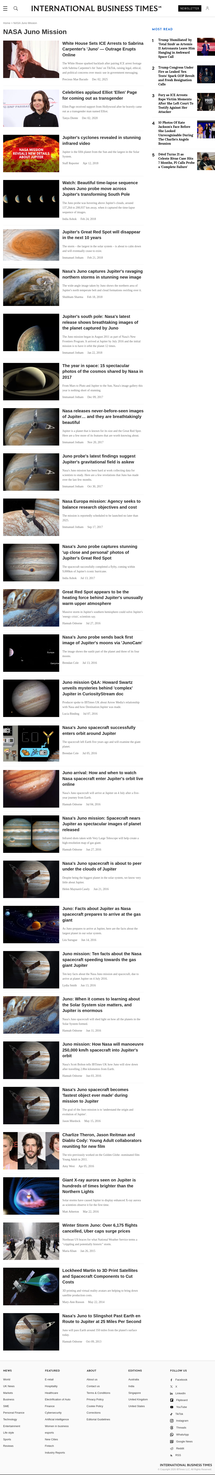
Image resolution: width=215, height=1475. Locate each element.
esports (49, 1432)
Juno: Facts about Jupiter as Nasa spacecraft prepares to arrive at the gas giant (101, 914)
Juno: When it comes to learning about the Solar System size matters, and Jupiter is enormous (101, 1005)
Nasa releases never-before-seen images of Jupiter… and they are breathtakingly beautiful (103, 417)
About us (92, 1379)
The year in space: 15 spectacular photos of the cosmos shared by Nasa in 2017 (102, 371)
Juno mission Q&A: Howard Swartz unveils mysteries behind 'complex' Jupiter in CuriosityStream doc (97, 688)
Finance (50, 1406)
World (6, 1379)
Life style (8, 1432)
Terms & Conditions (98, 1392)
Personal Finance (13, 1412)
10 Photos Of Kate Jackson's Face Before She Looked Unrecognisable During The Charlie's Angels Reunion (175, 133)
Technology (10, 1419)
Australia (133, 1379)
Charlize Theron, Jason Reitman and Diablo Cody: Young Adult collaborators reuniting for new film (102, 1140)
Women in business (57, 1426)
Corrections (94, 1412)
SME (6, 1406)
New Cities (51, 1439)
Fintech (49, 1445)
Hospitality (51, 1386)
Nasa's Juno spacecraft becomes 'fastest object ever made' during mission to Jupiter (95, 1095)
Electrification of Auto (57, 1399)
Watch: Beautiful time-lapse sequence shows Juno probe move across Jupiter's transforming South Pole (100, 188)
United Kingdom (138, 1399)
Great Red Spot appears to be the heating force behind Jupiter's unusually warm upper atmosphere (102, 598)
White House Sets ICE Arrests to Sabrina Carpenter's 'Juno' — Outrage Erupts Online (102, 49)
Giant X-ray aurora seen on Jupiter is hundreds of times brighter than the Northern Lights (99, 1186)
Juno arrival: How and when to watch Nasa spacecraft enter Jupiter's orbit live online (102, 778)
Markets (8, 1392)
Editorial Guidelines (98, 1419)
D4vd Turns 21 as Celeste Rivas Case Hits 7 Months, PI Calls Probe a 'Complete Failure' (176, 160)
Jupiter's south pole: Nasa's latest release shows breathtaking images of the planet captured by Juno (100, 322)
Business (8, 1399)
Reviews (8, 1445)
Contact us (93, 1386)
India (131, 1386)
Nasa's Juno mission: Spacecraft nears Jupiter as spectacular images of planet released (101, 824)
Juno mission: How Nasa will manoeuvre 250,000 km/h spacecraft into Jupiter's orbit (103, 1050)
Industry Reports (55, 1452)
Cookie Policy (95, 1406)
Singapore (134, 1392)
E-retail (49, 1379)
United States (136, 1406)
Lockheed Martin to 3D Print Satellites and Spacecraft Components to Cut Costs (100, 1276)
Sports (7, 1439)
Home (6, 23)
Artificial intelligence (57, 1419)
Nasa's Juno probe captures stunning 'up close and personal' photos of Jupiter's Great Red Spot (99, 552)
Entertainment (11, 1426)
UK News (8, 1386)
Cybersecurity (53, 1412)
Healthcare (51, 1392)
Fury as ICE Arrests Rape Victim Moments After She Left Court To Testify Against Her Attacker (175, 103)
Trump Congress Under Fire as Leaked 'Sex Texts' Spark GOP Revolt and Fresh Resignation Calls (176, 75)
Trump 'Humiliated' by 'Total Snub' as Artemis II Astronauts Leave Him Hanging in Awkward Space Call (176, 48)
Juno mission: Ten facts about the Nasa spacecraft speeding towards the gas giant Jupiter (101, 959)
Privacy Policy (95, 1399)
